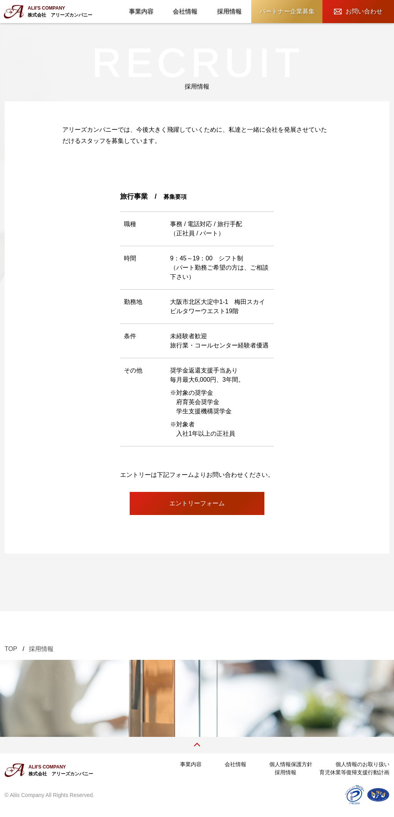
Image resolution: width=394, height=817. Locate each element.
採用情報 (229, 11)
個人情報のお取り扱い (362, 764)
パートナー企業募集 (287, 11)
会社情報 (185, 11)
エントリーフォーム (197, 503)
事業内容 (141, 11)
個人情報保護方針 (290, 764)
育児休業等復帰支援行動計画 (354, 772)
